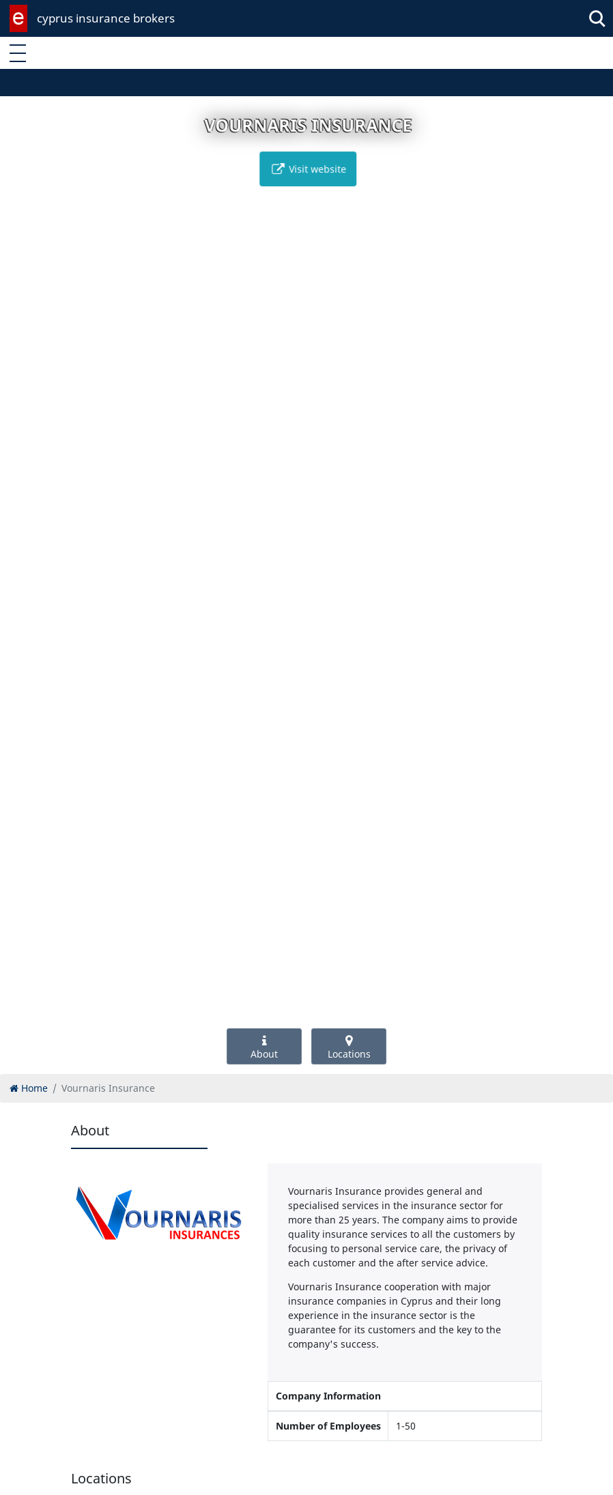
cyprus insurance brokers (106, 18)
